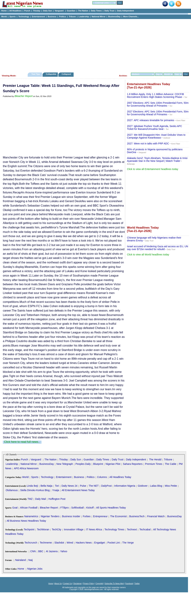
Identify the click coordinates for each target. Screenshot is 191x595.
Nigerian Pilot (113, 464)
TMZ (30, 498)
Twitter (137, 584)
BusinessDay (114, 16)
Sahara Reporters (133, 464)
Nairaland (20, 560)
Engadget (99, 542)
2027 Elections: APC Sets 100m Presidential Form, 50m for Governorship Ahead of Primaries (158, 113)
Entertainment (38, 16)
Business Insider (71, 516)
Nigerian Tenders (50, 516)
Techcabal (145, 529)
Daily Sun (47, 11)
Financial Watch (156, 516)
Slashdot (59, 542)
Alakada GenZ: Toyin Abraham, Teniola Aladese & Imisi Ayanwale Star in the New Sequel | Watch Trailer (157, 159)
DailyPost (106, 485)
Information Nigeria (124, 485)
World (4, 16)
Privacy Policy (88, 584)
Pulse (83, 485)
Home (4, 11)
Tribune (72, 16)
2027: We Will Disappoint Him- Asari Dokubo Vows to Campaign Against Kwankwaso (156, 136)
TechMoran (43, 529)
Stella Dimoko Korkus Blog (35, 490)
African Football (28, 507)
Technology (23, 16)
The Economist (118, 516)
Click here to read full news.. (22, 441)
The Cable (170, 464)
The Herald (155, 459)
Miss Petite (171, 485)
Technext (132, 529)
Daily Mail (40, 498)
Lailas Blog (156, 485)
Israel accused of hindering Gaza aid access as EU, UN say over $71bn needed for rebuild (157, 248)
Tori (57, 485)
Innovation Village (73, 529)
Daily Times (96, 11)
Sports (12, 16)
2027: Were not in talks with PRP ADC (148, 143)
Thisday (36, 11)
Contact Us (67, 584)
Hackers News (84, 542)
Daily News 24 (69, 485)
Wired (70, 542)
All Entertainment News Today (78, 490)
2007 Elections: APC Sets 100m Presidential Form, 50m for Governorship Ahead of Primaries (158, 104)
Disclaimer (77, 584)
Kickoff (90, 507)
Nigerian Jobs (35, 568)
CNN (33, 551)
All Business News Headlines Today (26, 520)
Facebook (129, 584)
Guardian (71, 11)
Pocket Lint (113, 542)
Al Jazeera (52, 551)
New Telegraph (64, 464)
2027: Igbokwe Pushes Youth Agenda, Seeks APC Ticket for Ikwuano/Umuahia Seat (154, 127)
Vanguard (59, 11)
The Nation (83, 11)
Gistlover (143, 485)
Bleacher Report (23, 96)
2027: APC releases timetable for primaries (150, 120)
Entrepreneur (100, 516)
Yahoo (63, 551)
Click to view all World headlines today (148, 254)
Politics (62, 16)
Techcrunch (30, 542)
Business (52, 16)
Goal (15, 507)
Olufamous (12, 490)
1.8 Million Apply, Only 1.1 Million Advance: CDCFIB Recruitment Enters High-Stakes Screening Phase (155, 95)
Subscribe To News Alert (114, 584)
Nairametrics (31, 516)
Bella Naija (46, 485)
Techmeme (46, 542)
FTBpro (64, 507)
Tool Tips (35, 74)
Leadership (84, 16)
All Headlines (15, 11)
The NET (94, 485)
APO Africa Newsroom (26, 468)
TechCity (56, 529)
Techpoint (29, 529)
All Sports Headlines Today (111, 507)
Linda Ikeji (32, 485)
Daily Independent (125, 11)
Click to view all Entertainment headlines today (152, 169)
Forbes (87, 516)
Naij (30, 560)
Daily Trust (109, 11)
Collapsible (51, 74)
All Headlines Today (120, 477)
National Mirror (99, 16)
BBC (40, 551)
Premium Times (153, 464)
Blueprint (98, 464)
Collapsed (67, 74)
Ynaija (55, 490)
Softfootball (77, 507)
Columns (102, 477)
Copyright (99, 584)
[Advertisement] (94, 45)
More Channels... (131, 16)
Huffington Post (56, 498)
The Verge (128, 542)
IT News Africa (94, 529)
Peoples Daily (83, 464)
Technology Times (114, 529)
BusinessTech (137, 516)
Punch (27, 11)
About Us (58, 584)
